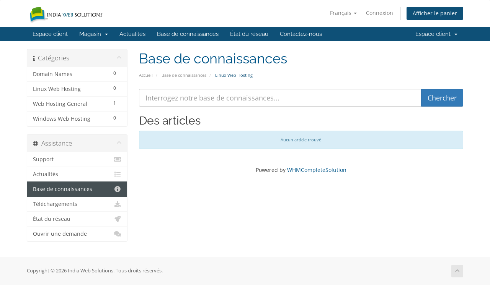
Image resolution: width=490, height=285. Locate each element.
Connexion (379, 12)
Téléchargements (77, 204)
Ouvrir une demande (77, 233)
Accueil (146, 75)
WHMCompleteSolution (316, 169)
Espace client (50, 34)
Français (343, 12)
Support (77, 159)
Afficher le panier (435, 13)
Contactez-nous (301, 34)
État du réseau (249, 34)
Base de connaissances (188, 34)
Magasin (93, 34)
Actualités (132, 34)
